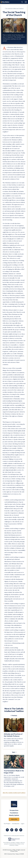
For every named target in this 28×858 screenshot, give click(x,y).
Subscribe (14, 819)
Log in (22, 823)
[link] (14, 733)
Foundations (14, 813)
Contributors (15, 823)
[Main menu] (25, 2)
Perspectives (14, 810)
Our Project (7, 823)
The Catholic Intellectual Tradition (14, 8)
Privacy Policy (14, 851)
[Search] (22, 2)
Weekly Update (14, 815)
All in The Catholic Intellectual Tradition (14, 792)
